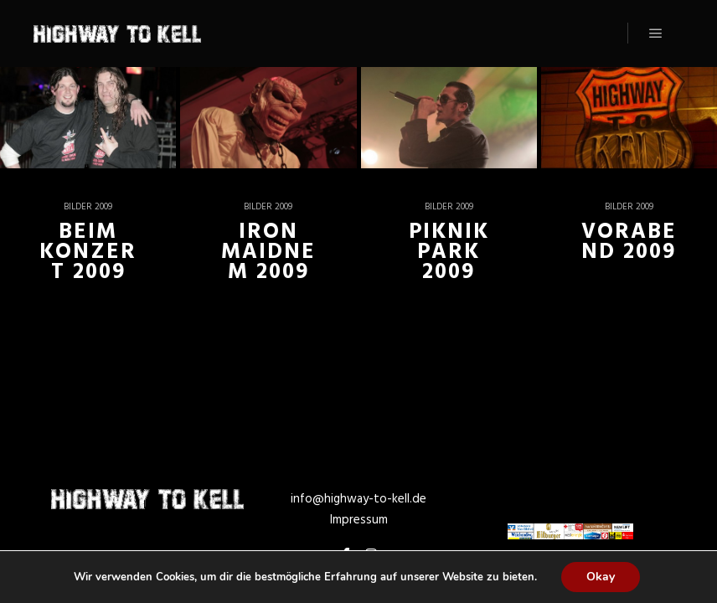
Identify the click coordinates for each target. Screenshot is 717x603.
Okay (600, 577)
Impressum (359, 520)
